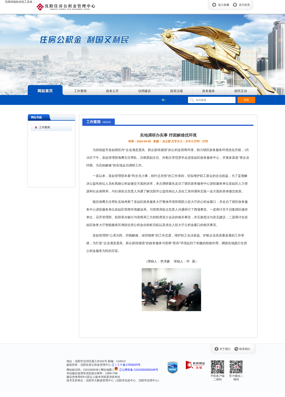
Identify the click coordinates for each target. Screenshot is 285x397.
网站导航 (36, 117)
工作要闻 (44, 127)
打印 (205, 141)
